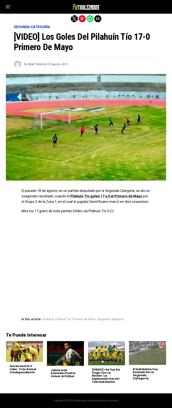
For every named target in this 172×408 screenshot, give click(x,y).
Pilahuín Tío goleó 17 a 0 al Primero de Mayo (106, 196)
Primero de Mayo (84, 319)
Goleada (48, 319)
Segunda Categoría (110, 319)
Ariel (31, 64)
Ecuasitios (113, 400)
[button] (8, 6)
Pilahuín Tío (63, 319)
